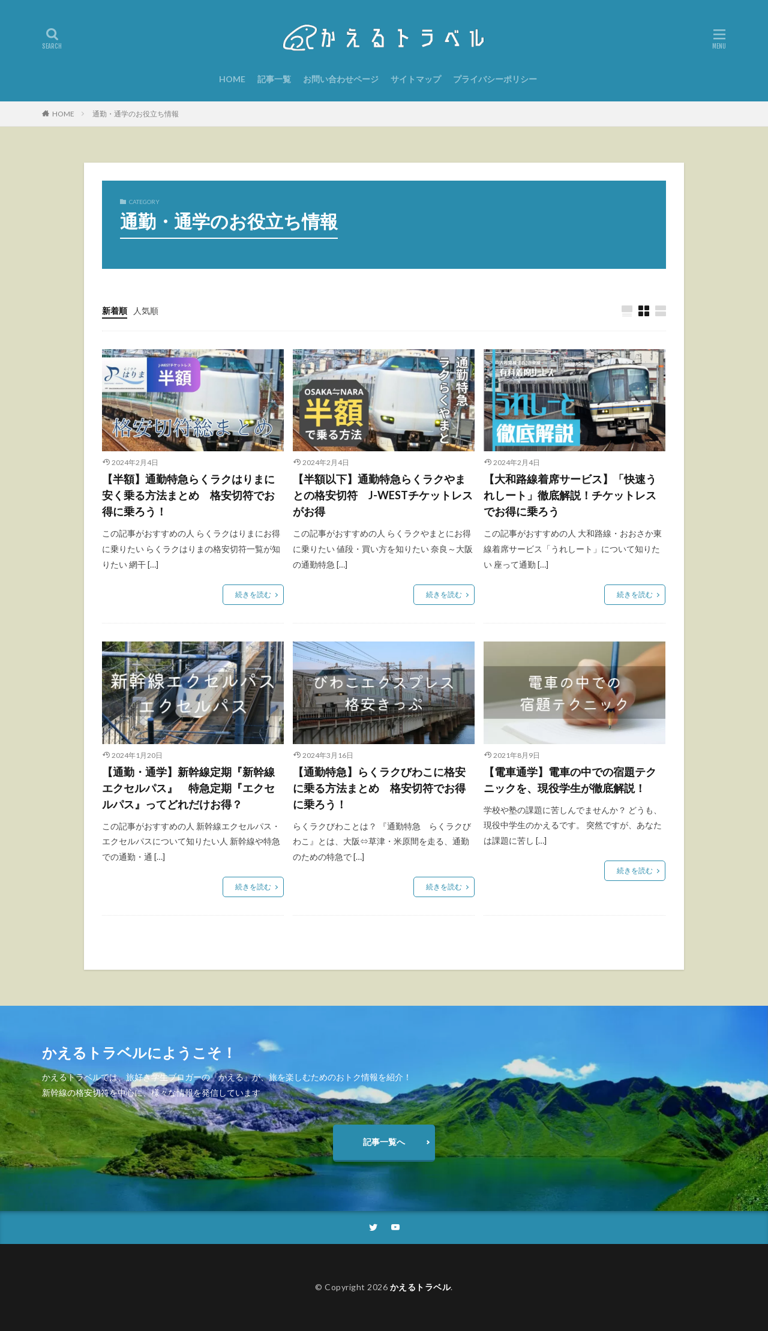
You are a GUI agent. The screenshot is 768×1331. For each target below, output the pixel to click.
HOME (232, 79)
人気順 (145, 310)
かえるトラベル (420, 1287)
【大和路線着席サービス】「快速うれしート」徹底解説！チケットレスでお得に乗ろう (570, 495)
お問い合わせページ (341, 79)
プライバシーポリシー (495, 79)
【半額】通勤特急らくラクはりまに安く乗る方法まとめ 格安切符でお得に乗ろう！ (188, 495)
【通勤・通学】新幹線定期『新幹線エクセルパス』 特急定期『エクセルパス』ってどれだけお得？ (188, 788)
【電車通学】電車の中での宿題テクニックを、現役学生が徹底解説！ (570, 780)
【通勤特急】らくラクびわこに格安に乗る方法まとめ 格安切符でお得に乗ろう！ (379, 788)
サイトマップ (416, 79)
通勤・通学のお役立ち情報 (135, 113)
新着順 (114, 310)
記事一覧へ (384, 1142)
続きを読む (253, 594)
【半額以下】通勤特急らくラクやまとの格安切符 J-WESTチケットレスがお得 (383, 495)
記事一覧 (274, 79)
